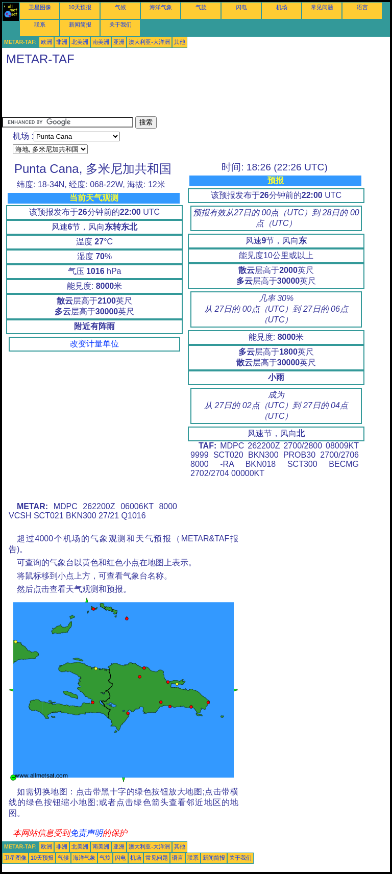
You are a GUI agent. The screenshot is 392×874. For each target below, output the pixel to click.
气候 (120, 7)
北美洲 (79, 42)
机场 (281, 7)
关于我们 (120, 24)
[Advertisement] (188, 93)
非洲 (61, 42)
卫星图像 (40, 7)
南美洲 (100, 42)
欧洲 (46, 42)
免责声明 (86, 833)
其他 (179, 42)
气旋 (201, 7)
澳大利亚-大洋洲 (149, 42)
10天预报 (79, 7)
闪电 (241, 7)
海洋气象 (161, 7)
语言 (362, 7)
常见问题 (322, 7)
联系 (39, 24)
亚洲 (119, 42)
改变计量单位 (94, 343)
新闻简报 (80, 24)
